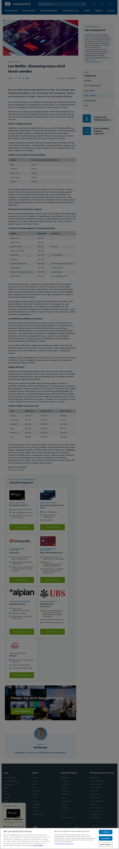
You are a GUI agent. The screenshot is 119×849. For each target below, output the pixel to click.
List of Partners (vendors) (63, 844)
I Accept (105, 832)
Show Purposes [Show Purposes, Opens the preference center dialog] (105, 844)
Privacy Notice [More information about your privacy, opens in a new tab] (38, 845)
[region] (59, 838)
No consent (106, 838)
